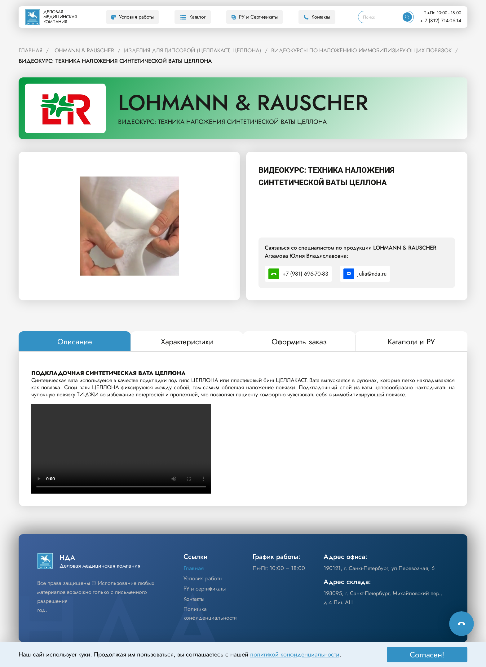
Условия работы (132, 16)
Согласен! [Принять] (427, 654)
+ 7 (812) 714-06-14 (440, 20)
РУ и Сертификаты (255, 16)
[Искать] (407, 17)
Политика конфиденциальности (210, 613)
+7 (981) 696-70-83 (298, 273)
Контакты (317, 16)
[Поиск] (380, 17)
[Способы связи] (461, 623)
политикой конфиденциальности (294, 654)
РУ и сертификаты (204, 589)
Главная (193, 568)
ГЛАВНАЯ (30, 50)
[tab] (75, 341)
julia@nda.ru (365, 273)
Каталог (192, 16)
